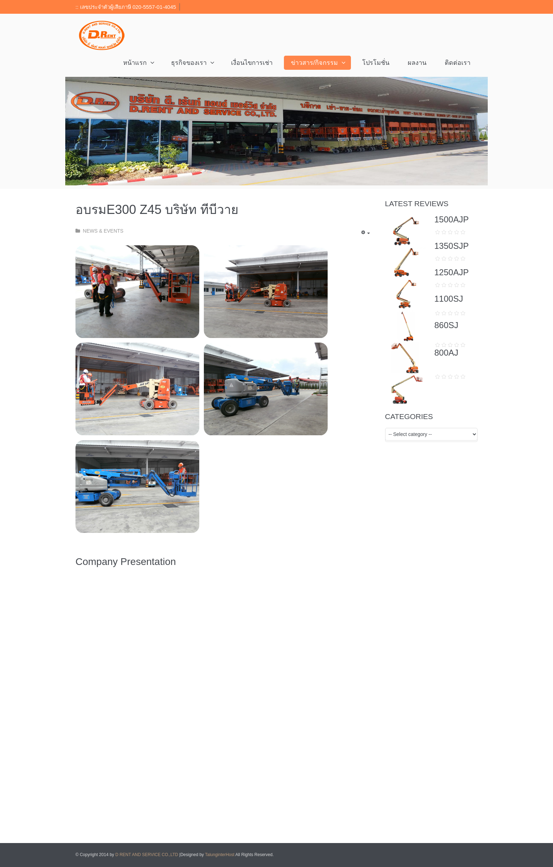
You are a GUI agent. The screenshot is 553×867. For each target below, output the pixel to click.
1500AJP (452, 219)
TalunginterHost (219, 854)
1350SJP (452, 246)
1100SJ (449, 298)
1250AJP (452, 272)
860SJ (446, 325)
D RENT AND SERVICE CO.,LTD (147, 854)
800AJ (446, 352)
